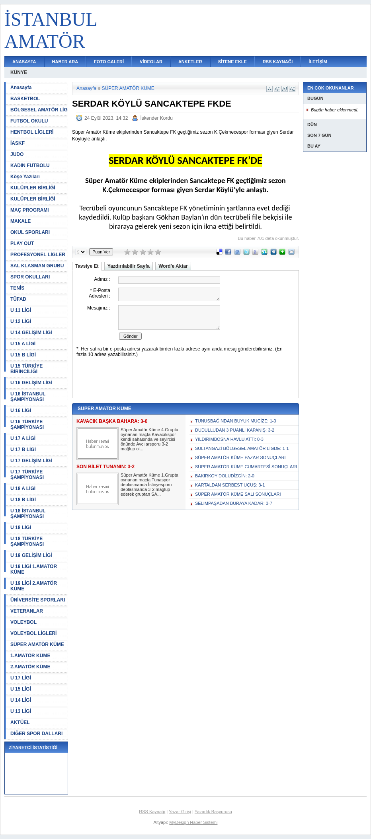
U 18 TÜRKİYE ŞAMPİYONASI (27, 541)
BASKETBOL (25, 98)
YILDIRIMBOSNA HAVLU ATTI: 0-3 (229, 439)
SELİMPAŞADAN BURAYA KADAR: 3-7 (233, 503)
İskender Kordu (156, 118)
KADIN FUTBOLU (30, 165)
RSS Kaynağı (152, 811)
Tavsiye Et (86, 266)
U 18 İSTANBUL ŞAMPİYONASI (27, 513)
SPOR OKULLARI (30, 277)
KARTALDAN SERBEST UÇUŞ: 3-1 (230, 485)
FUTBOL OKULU (29, 121)
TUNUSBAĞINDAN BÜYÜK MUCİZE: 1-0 (235, 421)
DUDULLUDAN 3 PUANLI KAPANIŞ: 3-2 (234, 430)
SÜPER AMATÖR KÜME (37, 644)
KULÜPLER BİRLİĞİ (32, 188)
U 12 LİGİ (20, 321)
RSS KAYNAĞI (278, 61)
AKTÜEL (20, 722)
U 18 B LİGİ (23, 499)
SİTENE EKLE (232, 61)
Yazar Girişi (180, 811)
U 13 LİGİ (20, 711)
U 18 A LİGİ (22, 488)
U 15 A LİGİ (22, 344)
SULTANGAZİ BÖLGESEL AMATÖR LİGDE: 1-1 (242, 448)
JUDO (16, 154)
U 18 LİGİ (20, 527)
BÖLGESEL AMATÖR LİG (39, 110)
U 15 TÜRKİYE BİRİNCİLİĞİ (26, 368)
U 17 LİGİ (20, 678)
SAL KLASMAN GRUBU (37, 266)
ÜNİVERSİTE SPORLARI (37, 600)
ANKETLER (190, 61)
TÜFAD (18, 299)
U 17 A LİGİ (22, 438)
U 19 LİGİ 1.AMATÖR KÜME (33, 569)
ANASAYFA (24, 61)
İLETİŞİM (318, 61)
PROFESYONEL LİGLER (37, 254)
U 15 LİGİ (20, 689)
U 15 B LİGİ (23, 355)
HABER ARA (65, 61)
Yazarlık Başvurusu (213, 811)
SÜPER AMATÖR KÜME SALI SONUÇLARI (238, 494)
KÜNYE (18, 72)
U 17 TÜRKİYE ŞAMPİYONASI (27, 474)
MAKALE (20, 221)
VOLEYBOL (23, 622)
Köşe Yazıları (25, 176)
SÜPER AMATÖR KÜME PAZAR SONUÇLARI (240, 457)
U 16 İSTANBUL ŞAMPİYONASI (27, 396)
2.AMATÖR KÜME (30, 667)
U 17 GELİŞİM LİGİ (31, 460)
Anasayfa (20, 87)
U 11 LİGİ (20, 310)
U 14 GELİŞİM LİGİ (31, 332)
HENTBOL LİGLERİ (31, 132)
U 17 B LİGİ (23, 449)
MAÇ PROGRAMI (29, 210)
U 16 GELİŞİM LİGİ (31, 382)
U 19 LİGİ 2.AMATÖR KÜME (33, 586)
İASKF (17, 143)
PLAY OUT (22, 243)
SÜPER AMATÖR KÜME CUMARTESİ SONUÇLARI (246, 466)
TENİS (17, 288)
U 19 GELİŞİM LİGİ (31, 555)
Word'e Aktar (173, 266)
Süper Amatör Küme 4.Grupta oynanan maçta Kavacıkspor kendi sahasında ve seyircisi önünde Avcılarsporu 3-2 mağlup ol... (149, 439)
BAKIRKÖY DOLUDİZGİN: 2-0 (224, 475)
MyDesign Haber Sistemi (193, 822)
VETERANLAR (26, 611)
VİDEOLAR (151, 61)
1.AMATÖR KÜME (30, 655)
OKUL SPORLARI (30, 232)
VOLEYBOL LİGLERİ (33, 633)
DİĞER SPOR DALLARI (36, 733)
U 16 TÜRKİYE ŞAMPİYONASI (27, 424)
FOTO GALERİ (109, 61)
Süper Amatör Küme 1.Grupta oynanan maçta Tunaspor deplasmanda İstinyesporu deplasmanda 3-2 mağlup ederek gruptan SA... (149, 484)
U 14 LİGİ (20, 700)
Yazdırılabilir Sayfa (128, 266)
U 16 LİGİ (20, 410)
